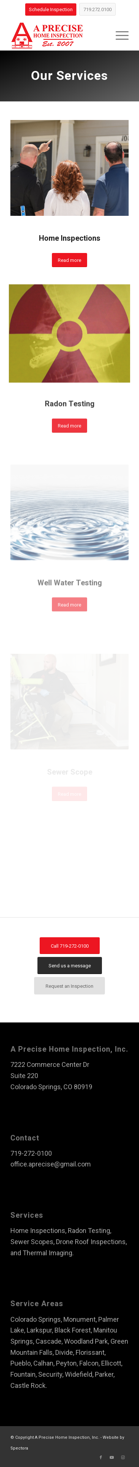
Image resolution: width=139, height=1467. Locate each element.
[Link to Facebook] (100, 1457)
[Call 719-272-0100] (70, 945)
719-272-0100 (31, 1153)
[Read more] (69, 260)
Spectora (19, 1448)
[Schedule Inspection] (50, 9)
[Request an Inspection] (69, 985)
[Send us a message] (69, 965)
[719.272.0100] (97, 9)
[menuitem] (118, 36)
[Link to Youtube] (112, 1457)
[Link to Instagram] (123, 1457)
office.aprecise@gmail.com (50, 1164)
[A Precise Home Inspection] (57, 36)
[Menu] (118, 36)
